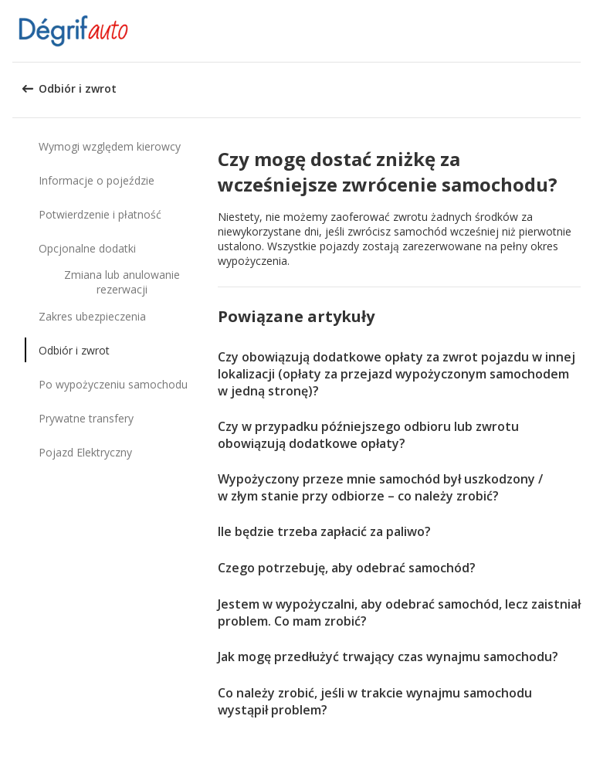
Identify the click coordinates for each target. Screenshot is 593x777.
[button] (576, 30)
